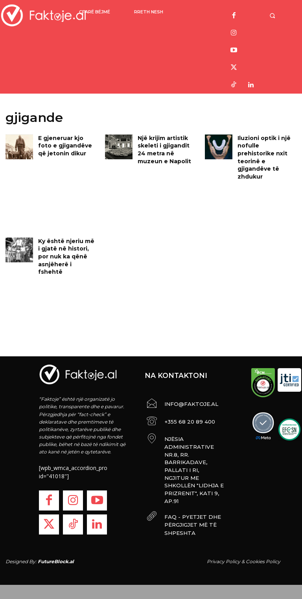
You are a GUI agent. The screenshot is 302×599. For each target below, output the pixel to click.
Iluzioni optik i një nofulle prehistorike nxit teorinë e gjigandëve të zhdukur (265, 151)
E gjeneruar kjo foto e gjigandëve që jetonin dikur (67, 144)
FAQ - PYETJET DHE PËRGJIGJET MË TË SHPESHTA (186, 481)
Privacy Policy (223, 556)
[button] (273, 15)
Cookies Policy (263, 556)
